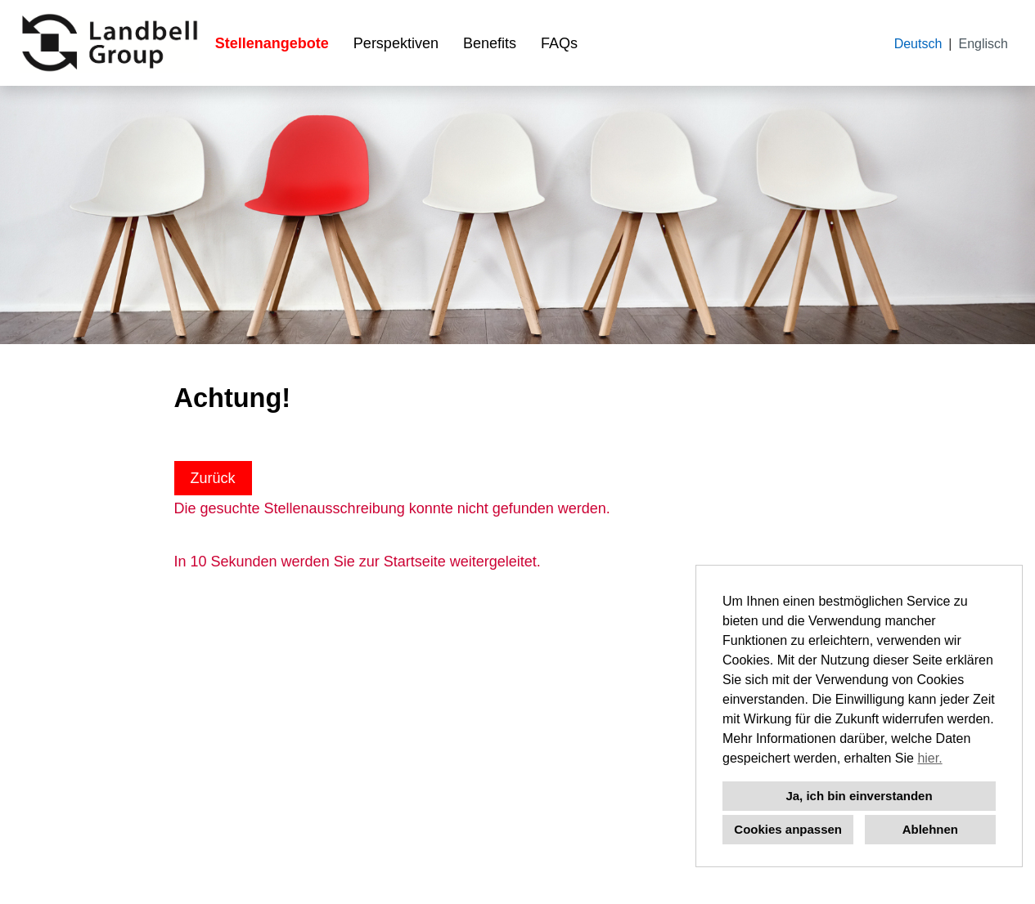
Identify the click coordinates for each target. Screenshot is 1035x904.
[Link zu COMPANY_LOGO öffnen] (109, 43)
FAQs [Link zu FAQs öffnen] (559, 43)
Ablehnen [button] (930, 829)
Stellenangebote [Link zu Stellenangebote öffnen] (272, 43)
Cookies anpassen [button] (788, 829)
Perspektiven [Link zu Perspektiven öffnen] (396, 43)
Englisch (983, 44)
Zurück (213, 478)
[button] (948, 760)
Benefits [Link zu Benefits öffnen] (489, 43)
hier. (929, 758)
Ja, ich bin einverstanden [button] (858, 796)
